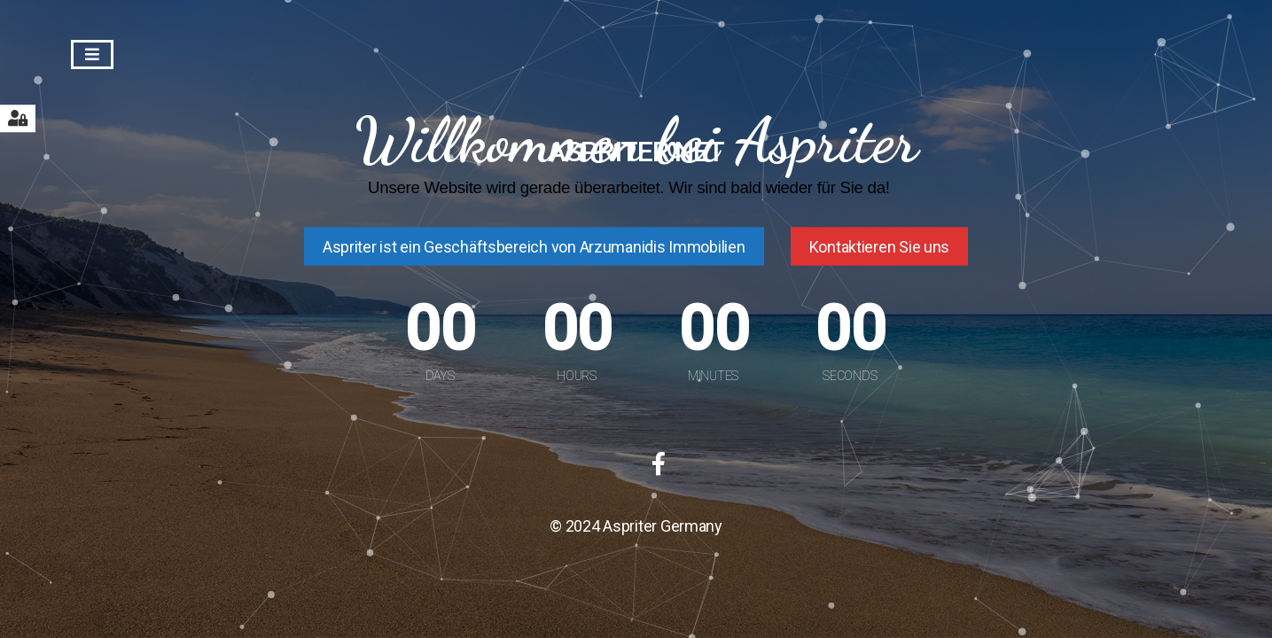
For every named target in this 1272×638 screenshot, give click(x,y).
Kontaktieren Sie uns (879, 246)
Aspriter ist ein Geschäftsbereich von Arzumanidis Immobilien (534, 246)
